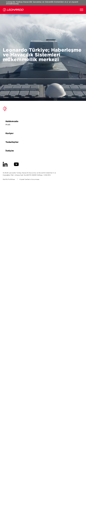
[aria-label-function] (81, 9)
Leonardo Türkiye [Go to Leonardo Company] (13, 9)
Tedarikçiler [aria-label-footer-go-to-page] (13, 142)
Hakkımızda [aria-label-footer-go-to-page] (13, 121)
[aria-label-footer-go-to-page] (5, 164)
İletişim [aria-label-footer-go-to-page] (11, 150)
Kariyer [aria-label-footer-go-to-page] (11, 133)
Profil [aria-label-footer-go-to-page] (9, 124)
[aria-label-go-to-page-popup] (43, 257)
